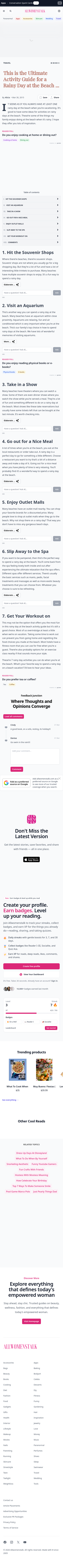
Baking (37, 1338)
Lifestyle (7, 1398)
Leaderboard (11, 1028)
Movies (6, 1409)
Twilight (7, 1448)
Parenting (7, 1420)
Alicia (7, 97)
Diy (35, 1360)
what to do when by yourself (31, 1128)
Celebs (37, 1349)
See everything (10, 1070)
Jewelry (37, 1393)
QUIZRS (59, 143)
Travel (58, 18)
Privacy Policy (9, 1492)
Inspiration (39, 1387)
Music (36, 1409)
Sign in (54, 981)
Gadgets (7, 1376)
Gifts (5, 1382)
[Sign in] (59, 11)
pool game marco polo (18, 1161)
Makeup (7, 1404)
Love (36, 1398)
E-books (21, 372)
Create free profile (31, 966)
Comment (16, 769)
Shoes (36, 1426)
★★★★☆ (55, 63)
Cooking (7, 1354)
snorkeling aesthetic (17, 1134)
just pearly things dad (45, 1161)
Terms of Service (10, 1497)
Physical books (9, 372)
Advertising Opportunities (15, 1481)
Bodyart (37, 1343)
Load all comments (14, 716)
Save (43, 97)
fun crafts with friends (31, 1139)
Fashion (6, 1365)
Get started (51, 1028)
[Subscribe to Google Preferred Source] (16, 782)
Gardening (38, 1376)
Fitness (37, 1365)
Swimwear (38, 1437)
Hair (36, 1382)
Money (37, 1404)
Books (6, 1349)
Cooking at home (10, 140)
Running (7, 1426)
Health (6, 1387)
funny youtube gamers (44, 1134)
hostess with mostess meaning (31, 1145)
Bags (5, 1338)
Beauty (6, 1343)
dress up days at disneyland (31, 1123)
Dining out (24, 140)
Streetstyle (8, 1437)
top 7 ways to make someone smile (31, 1156)
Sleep (36, 1431)
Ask (57, 292)
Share (54, 97)
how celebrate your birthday (31, 1150)
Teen (5, 1442)
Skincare (39, 18)
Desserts (38, 1354)
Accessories (27, 18)
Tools (36, 1453)
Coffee (12, 684)
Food (5, 1371)
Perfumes (38, 1420)
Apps (18, 18)
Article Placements (11, 1475)
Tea (4, 684)
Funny (36, 1371)
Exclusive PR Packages (13, 1486)
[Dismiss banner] (59, 778)
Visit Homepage (31, 1291)
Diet (5, 1360)
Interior (6, 1393)
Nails (5, 1415)
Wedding (49, 18)
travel (7, 63)
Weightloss (8, 1453)
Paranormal (8, 18)
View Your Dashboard (31, 974)
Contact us (8, 1470)
